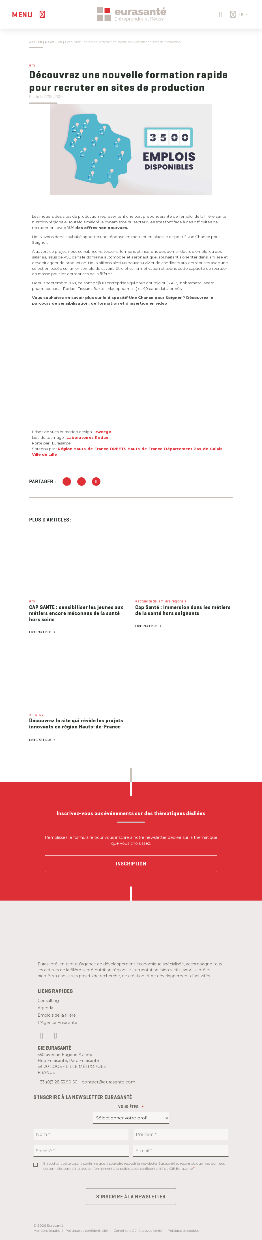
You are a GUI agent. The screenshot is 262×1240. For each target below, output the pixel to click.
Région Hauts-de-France (83, 448)
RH (59, 42)
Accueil (35, 42)
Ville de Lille (44, 454)
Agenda (45, 1007)
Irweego (103, 431)
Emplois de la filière (57, 1015)
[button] (219, 14)
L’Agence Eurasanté (57, 1022)
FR (243, 14)
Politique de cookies (183, 1230)
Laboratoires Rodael (87, 437)
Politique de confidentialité (86, 1230)
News (50, 42)
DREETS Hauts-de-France (136, 448)
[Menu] (29, 14)
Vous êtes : (131, 1107)
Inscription (131, 863)
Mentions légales (46, 1230)
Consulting (48, 1000)
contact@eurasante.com (108, 1082)
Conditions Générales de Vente (137, 1230)
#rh (32, 65)
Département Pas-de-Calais (193, 448)
